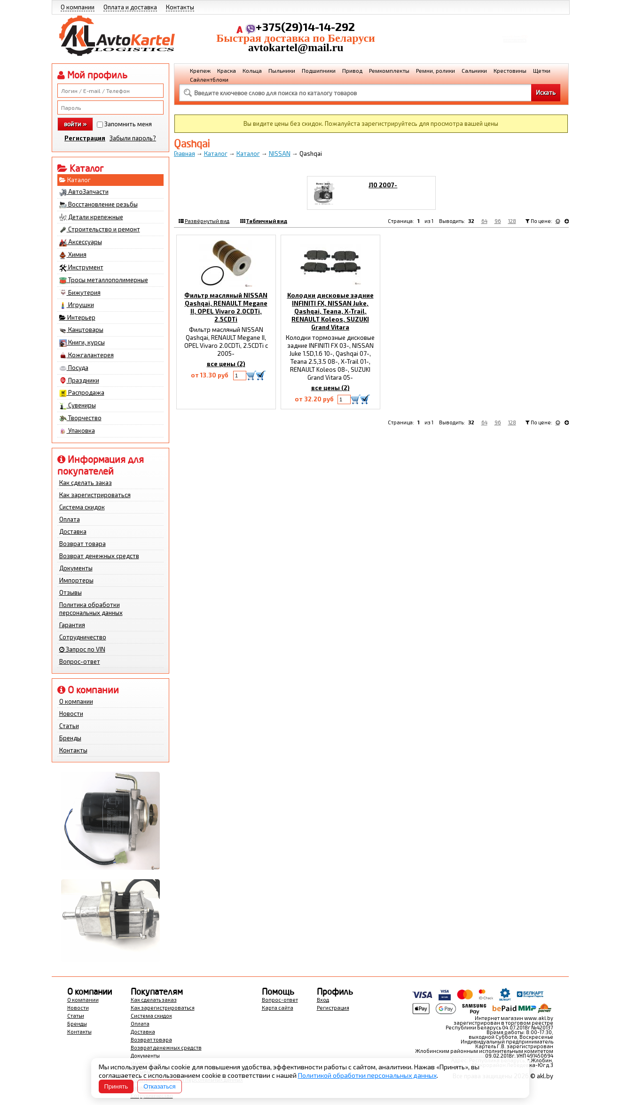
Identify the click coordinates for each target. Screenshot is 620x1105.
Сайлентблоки (209, 79)
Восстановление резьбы (98, 204)
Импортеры (76, 580)
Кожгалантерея (86, 355)
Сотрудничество (82, 637)
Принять (116, 1086)
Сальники (474, 70)
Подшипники (319, 70)
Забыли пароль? (133, 138)
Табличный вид (266, 221)
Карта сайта (277, 1008)
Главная (184, 153)
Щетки (541, 70)
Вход (323, 1000)
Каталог (75, 180)
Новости (71, 713)
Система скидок (82, 507)
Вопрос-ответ (79, 661)
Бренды (70, 738)
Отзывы (70, 592)
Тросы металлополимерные (103, 280)
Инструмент (81, 267)
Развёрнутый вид (207, 221)
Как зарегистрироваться (95, 495)
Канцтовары (81, 330)
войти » (75, 124)
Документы (76, 568)
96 (497, 221)
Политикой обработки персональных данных (367, 1075)
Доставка (72, 531)
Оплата (69, 519)
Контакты (180, 7)
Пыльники (281, 70)
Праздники (79, 380)
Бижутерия (80, 293)
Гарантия (72, 625)
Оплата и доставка (130, 7)
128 (512, 221)
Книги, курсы (82, 342)
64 (484, 221)
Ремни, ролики (435, 70)
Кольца (252, 70)
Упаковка (77, 431)
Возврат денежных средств (99, 556)
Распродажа (81, 393)
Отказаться (159, 1086)
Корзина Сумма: (514, 31)
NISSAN (279, 153)
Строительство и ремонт (99, 229)
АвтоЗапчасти (84, 192)
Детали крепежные (91, 217)
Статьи (69, 725)
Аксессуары (80, 242)
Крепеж (200, 70)
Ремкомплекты (389, 70)
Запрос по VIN (82, 649)
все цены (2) (226, 364)
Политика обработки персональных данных (91, 608)
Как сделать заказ (85, 482)
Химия (72, 255)
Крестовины (510, 70)
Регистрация (84, 138)
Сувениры (77, 405)
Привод (352, 70)
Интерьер (77, 317)
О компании (77, 7)
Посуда (73, 368)
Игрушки (76, 305)
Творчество (80, 418)
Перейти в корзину (514, 44)
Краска (226, 70)
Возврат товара (82, 543)
